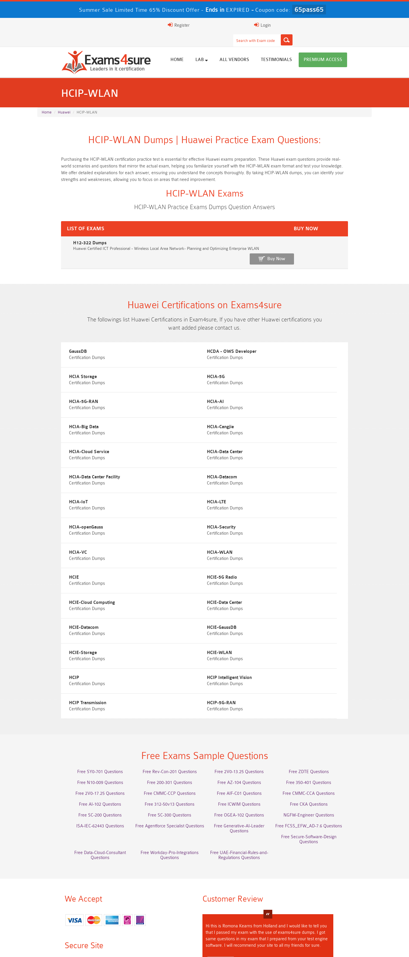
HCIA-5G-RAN (171, 365)
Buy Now (348, 235)
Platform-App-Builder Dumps (330, 889)
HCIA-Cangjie (169, 391)
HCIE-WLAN (169, 549)
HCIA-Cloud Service (291, 391)
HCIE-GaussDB (285, 523)
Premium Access (351, 47)
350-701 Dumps (246, 900)
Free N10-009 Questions (79, 662)
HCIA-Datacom (286, 417)
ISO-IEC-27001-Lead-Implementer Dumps (330, 900)
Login (334, 25)
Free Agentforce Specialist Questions (162, 705)
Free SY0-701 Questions (79, 651)
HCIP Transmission (175, 576)
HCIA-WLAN (284, 470)
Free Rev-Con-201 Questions (163, 651)
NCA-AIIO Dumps (246, 922)
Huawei (64, 100)
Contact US (189, 946)
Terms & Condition (152, 946)
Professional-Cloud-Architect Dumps (162, 889)
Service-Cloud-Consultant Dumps (246, 889)
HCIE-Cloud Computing (294, 496)
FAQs (91, 946)
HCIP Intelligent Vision (64, 576)
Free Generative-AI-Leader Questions (246, 705)
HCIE (47, 496)
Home (205, 47)
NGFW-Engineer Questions (330, 694)
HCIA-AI (279, 365)
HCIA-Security (56, 470)
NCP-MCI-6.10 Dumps (163, 922)
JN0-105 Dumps (246, 911)
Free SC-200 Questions (79, 694)
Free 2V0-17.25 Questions (79, 673)
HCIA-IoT (51, 444)
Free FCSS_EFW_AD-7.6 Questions (330, 705)
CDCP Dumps (330, 911)
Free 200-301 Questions (162, 662)
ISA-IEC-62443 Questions (79, 705)
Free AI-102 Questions (79, 684)
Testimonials (304, 47)
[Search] (262, 25)
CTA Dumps (79, 922)
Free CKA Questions (330, 684)
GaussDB (51, 338)
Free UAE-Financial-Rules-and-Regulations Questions (330, 719)
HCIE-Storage (56, 549)
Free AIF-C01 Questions (246, 673)
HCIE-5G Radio (171, 496)
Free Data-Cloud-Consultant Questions (163, 716)
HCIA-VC (165, 470)
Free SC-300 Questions (163, 694)
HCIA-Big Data (56, 391)
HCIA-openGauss (288, 444)
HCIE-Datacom (171, 523)
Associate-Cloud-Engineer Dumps (162, 900)
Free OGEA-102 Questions (246, 694)
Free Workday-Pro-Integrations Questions (246, 716)
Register (304, 25)
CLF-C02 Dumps (163, 911)
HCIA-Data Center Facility (181, 417)
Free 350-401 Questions (330, 662)
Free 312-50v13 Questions (163, 684)
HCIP (276, 549)
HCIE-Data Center (59, 523)
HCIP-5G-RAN (285, 576)
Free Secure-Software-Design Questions (79, 716)
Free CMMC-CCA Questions (330, 673)
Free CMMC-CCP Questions (163, 673)
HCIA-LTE (166, 444)
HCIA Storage (285, 338)
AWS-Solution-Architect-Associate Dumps (79, 889)
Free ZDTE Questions (330, 651)
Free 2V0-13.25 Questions (246, 651)
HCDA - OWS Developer (181, 338)
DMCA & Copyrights (227, 946)
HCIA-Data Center (59, 417)
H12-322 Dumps (55, 232)
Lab (230, 47)
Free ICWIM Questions (246, 684)
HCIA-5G (51, 365)
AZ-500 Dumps (79, 900)
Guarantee (116, 946)
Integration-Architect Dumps (79, 911)
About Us (67, 946)
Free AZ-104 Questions (246, 662)
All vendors (262, 47)
